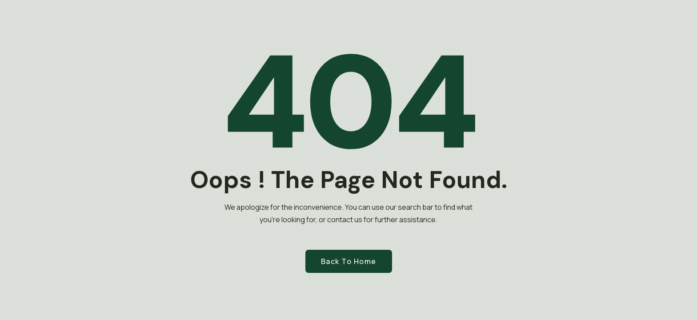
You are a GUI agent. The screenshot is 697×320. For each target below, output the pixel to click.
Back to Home (349, 261)
